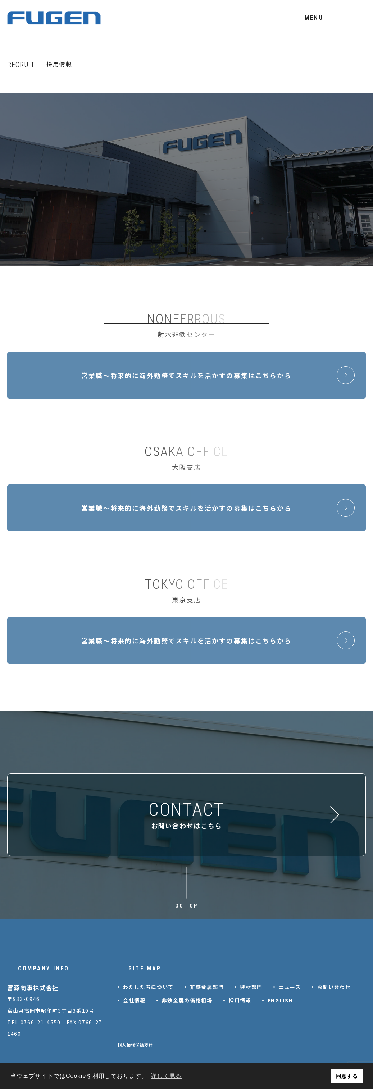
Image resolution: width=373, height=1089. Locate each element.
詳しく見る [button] (166, 1076)
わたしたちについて (148, 987)
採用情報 (240, 1000)
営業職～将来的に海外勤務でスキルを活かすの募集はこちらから (218, 375)
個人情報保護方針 (135, 1044)
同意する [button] (347, 1076)
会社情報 (134, 1000)
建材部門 (251, 987)
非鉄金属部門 (207, 987)
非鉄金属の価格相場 (187, 1000)
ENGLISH (280, 1000)
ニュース (290, 987)
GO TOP (186, 905)
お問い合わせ (334, 987)
